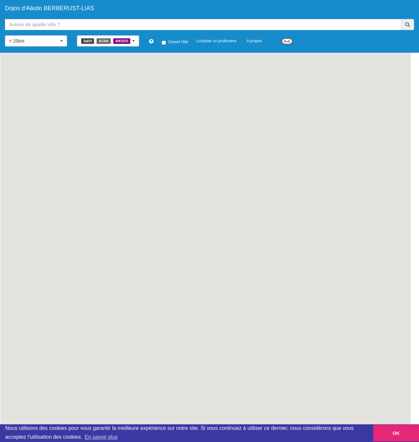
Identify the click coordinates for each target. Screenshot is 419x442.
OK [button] (396, 433)
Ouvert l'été (175, 42)
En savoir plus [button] (101, 437)
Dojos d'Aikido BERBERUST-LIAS (49, 8)
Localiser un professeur (216, 41)
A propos (254, 41)
